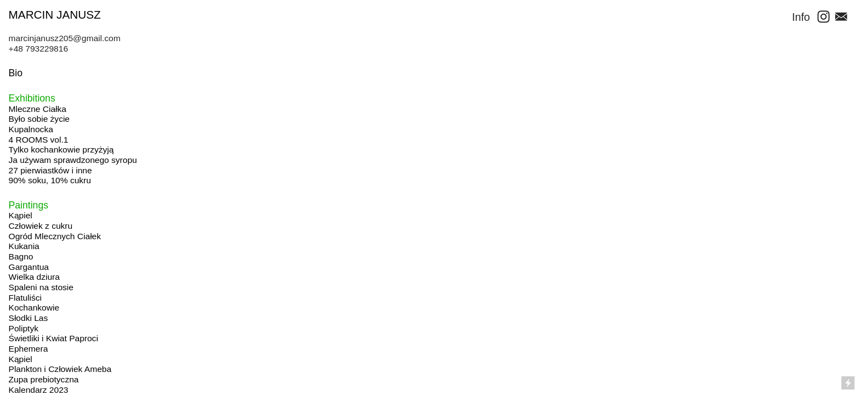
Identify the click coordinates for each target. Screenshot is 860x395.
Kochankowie (34, 307)
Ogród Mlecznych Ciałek (55, 236)
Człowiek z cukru (41, 225)
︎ (823, 17)
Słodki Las (28, 318)
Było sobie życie (39, 118)
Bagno (21, 256)
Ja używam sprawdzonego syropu (73, 160)
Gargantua (29, 267)
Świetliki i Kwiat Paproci (53, 338)
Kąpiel (20, 215)
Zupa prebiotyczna (44, 379)
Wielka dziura (34, 276)
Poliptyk (23, 328)
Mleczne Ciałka (37, 109)
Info (801, 17)
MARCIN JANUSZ (55, 14)
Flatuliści (25, 297)
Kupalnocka (31, 129)
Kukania (24, 246)
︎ (839, 17)
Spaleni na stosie (41, 287)
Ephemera (28, 348)
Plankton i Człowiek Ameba (60, 369)
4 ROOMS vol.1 (39, 139)
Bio (15, 72)
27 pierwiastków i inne (50, 170)
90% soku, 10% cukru (50, 180)
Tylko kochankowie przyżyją (61, 149)
